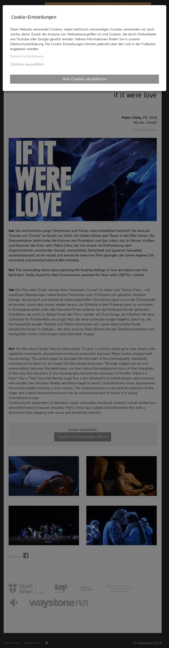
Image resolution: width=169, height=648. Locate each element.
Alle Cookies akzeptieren (85, 79)
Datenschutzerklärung (26, 56)
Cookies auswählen (27, 64)
